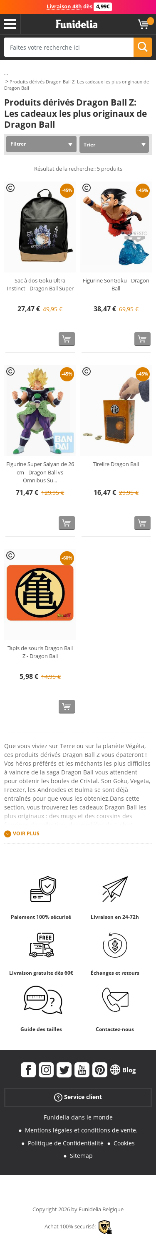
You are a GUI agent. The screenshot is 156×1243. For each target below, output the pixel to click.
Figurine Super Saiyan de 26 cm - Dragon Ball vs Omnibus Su (40, 472)
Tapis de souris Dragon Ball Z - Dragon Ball (40, 652)
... (6, 73)
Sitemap (81, 1156)
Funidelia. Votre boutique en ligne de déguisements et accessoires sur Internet (76, 24)
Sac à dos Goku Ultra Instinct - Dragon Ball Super (40, 284)
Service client (78, 1097)
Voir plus (26, 833)
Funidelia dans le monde (78, 1117)
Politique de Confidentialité (66, 1143)
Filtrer (18, 143)
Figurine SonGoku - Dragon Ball (116, 284)
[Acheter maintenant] (67, 339)
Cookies (124, 1143)
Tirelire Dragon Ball (116, 464)
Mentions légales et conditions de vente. (81, 1130)
